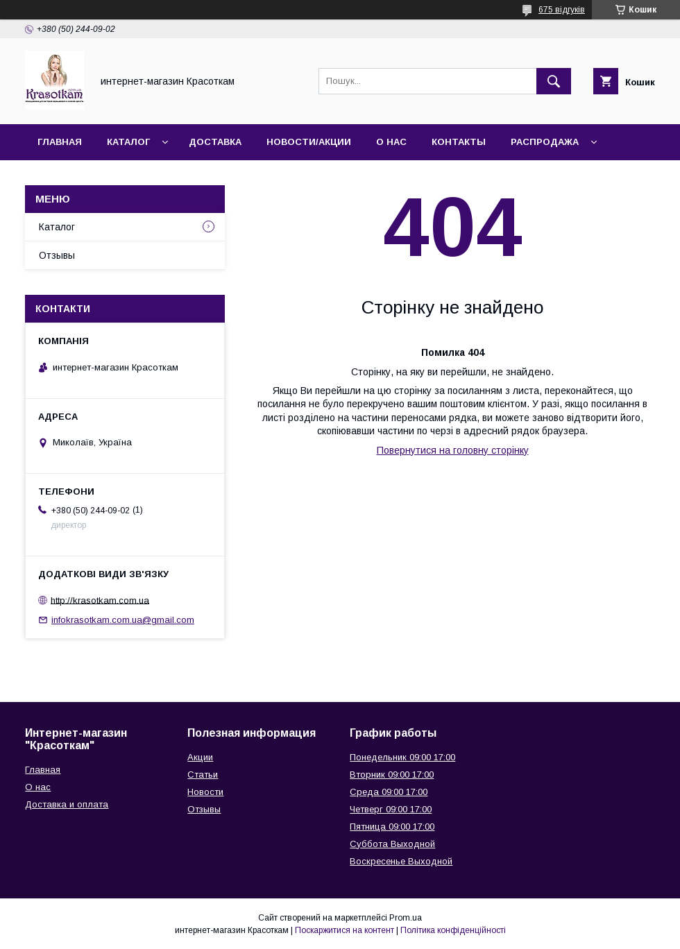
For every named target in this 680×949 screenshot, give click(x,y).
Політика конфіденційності (453, 930)
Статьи (202, 774)
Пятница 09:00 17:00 (392, 826)
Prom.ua (405, 918)
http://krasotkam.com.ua (100, 600)
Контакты (459, 142)
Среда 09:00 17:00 (388, 792)
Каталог (128, 142)
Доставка (215, 142)
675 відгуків (561, 10)
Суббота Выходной (392, 844)
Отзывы (57, 255)
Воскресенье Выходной (401, 861)
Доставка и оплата (66, 804)
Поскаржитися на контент (344, 930)
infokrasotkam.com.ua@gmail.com (122, 620)
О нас (391, 142)
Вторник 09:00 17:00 (392, 774)
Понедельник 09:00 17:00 (402, 757)
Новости (205, 792)
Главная (59, 142)
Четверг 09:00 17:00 (391, 809)
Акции (200, 757)
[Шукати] (553, 81)
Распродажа (545, 142)
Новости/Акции (308, 142)
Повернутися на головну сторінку (453, 450)
